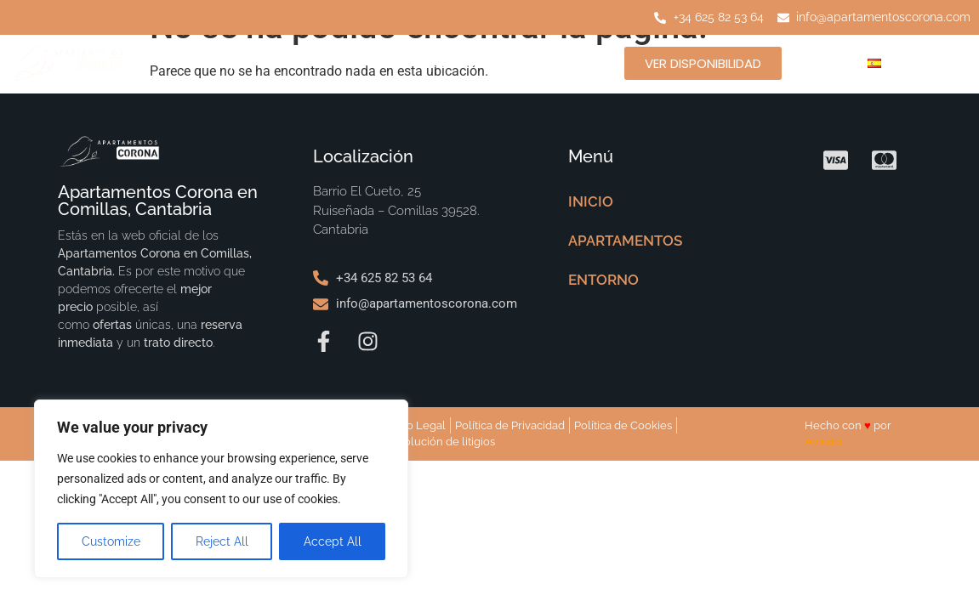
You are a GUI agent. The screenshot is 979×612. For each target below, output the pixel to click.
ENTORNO (458, 62)
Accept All (332, 541)
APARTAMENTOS (313, 62)
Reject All (222, 541)
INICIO (178, 62)
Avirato (823, 441)
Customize (111, 541)
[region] (221, 489)
